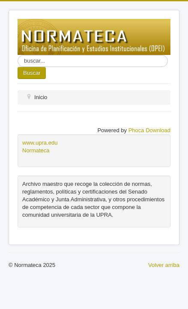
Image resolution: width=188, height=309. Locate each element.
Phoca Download (149, 130)
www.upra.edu (39, 142)
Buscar (31, 73)
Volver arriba (163, 265)
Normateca (36, 150)
